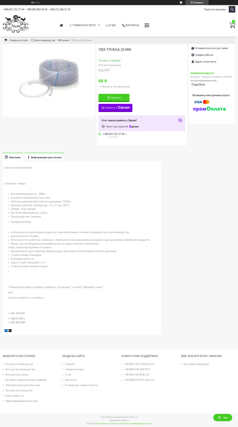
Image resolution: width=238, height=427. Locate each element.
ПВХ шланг (63, 40)
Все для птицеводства (19, 364)
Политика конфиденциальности (135, 423)
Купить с (117, 107)
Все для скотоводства (18, 390)
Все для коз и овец (16, 374)
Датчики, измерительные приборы (26, 380)
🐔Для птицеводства (43, 40)
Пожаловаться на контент (106, 423)
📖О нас (110, 25)
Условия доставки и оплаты (81, 385)
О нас (68, 374)
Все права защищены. (196, 364)
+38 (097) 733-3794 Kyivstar (139, 364)
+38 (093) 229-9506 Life (137, 374)
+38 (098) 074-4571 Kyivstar (139, 380)
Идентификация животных (21, 401)
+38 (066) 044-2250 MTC (137, 369)
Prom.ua (134, 417)
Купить (116, 97)
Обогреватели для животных (22, 385)
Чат (223, 417)
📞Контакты (130, 25)
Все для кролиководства (20, 369)
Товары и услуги (19, 40)
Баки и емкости (14, 395)
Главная (61, 25)
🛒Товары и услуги (82, 25)
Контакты (71, 380)
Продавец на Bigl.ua (119, 420)
